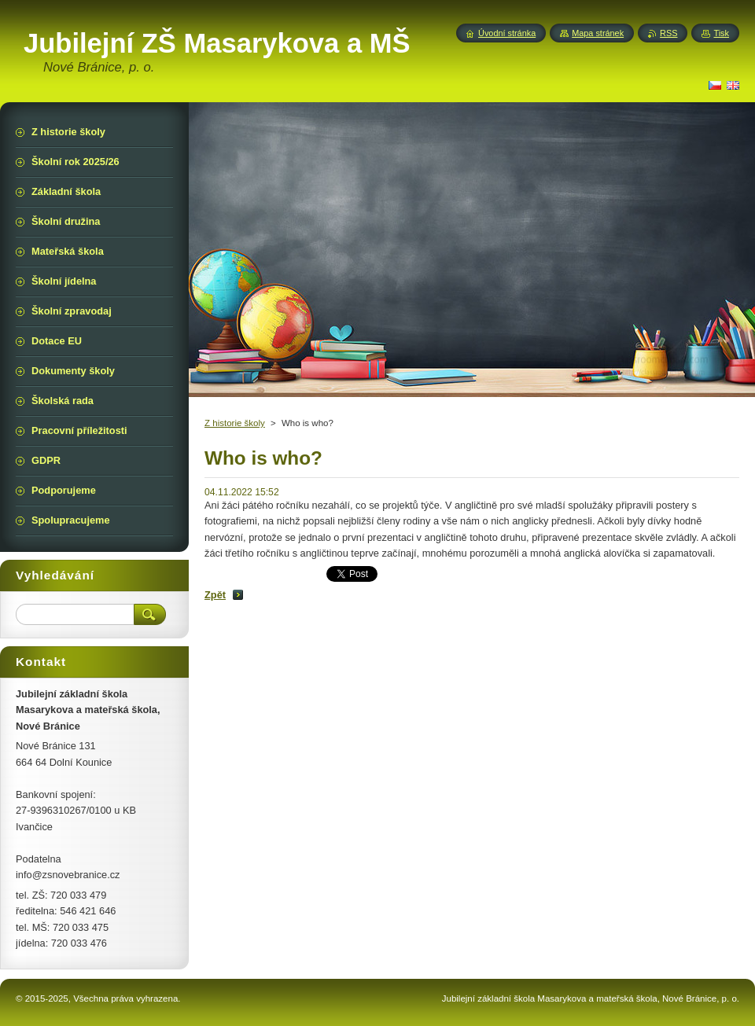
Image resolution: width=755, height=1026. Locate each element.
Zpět (215, 595)
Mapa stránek (598, 33)
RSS (668, 33)
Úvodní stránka (507, 33)
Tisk (721, 33)
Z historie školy (234, 423)
